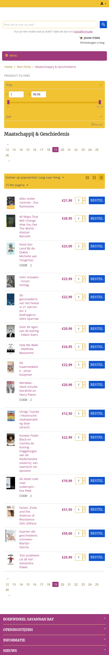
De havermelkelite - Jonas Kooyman (28, 368)
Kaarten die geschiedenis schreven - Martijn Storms (28, 539)
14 (21, 150)
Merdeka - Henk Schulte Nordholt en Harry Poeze (28, 388)
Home (9, 67)
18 (49, 150)
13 (14, 150)
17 (42, 150)
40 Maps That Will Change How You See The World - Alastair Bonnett (28, 226)
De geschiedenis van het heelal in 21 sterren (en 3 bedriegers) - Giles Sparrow (29, 306)
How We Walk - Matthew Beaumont (28, 348)
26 (7, 155)
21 (70, 150)
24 (91, 150)
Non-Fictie (24, 67)
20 (63, 150)
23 (84, 150)
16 (35, 150)
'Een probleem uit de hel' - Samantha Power (29, 561)
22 (77, 150)
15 (28, 150)
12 (7, 150)
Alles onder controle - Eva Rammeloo (28, 202)
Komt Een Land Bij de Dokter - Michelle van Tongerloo (28, 252)
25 (98, 150)
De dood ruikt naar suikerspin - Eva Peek (28, 484)
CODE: (23, 265)
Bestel (96, 200)
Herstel (98, 124)
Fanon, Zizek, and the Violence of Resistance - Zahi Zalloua (28, 515)
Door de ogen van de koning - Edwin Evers (29, 330)
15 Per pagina (17, 185)
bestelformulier (83, 31)
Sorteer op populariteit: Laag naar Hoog (35, 177)
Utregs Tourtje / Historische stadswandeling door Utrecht (29, 419)
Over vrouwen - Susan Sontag (29, 280)
